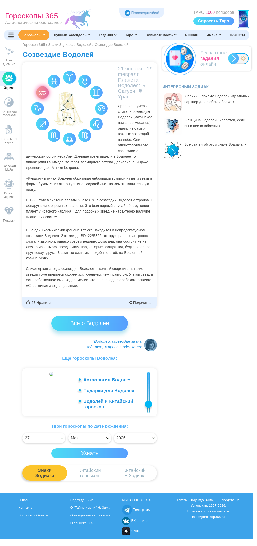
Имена (214, 35)
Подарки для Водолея (108, 390)
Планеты (237, 35)
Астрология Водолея (107, 379)
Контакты (26, 509)
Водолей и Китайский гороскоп (108, 404)
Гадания (107, 35)
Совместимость (160, 35)
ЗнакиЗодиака (45, 474)
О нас (23, 501)
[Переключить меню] (11, 35)
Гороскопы (34, 35)
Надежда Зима (82, 501)
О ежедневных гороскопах (91, 517)
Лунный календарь (72, 35)
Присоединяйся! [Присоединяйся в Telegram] (142, 13)
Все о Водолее (89, 323)
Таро (131, 35)
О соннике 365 (81, 524)
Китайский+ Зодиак (134, 474)
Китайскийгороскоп (89, 474)
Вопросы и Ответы (33, 517)
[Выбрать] (43, 440)
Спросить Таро (213, 21)
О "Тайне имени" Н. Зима (90, 509)
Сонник (191, 35)
